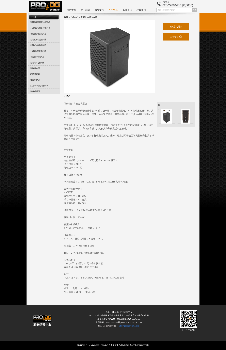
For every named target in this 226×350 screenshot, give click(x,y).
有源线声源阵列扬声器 (40, 22)
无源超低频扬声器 (38, 51)
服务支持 (99, 10)
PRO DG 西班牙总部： (118, 326)
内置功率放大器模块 (39, 86)
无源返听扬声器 (37, 63)
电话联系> (176, 36)
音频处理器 (35, 91)
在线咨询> (176, 26)
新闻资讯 (127, 10)
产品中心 (113, 10)
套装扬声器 (35, 80)
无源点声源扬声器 (38, 39)
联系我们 (141, 10)
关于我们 (85, 10)
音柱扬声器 (35, 68)
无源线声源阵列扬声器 (40, 28)
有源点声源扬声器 (38, 34)
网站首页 (71, 10)
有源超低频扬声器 (38, 45)
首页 (66, 17)
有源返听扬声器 (37, 57)
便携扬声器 (35, 74)
